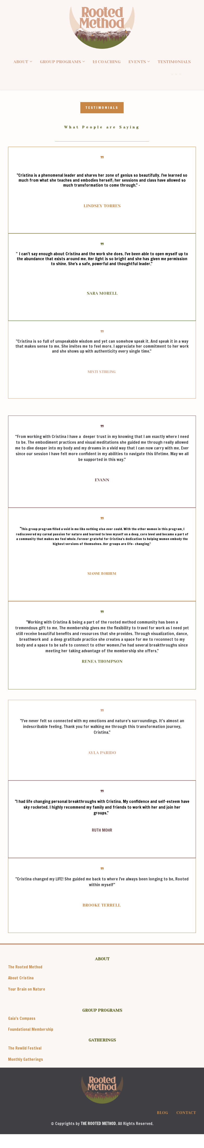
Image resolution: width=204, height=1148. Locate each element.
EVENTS (137, 61)
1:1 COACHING (107, 61)
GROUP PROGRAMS (60, 61)
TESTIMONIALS (174, 61)
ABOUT (20, 61)
